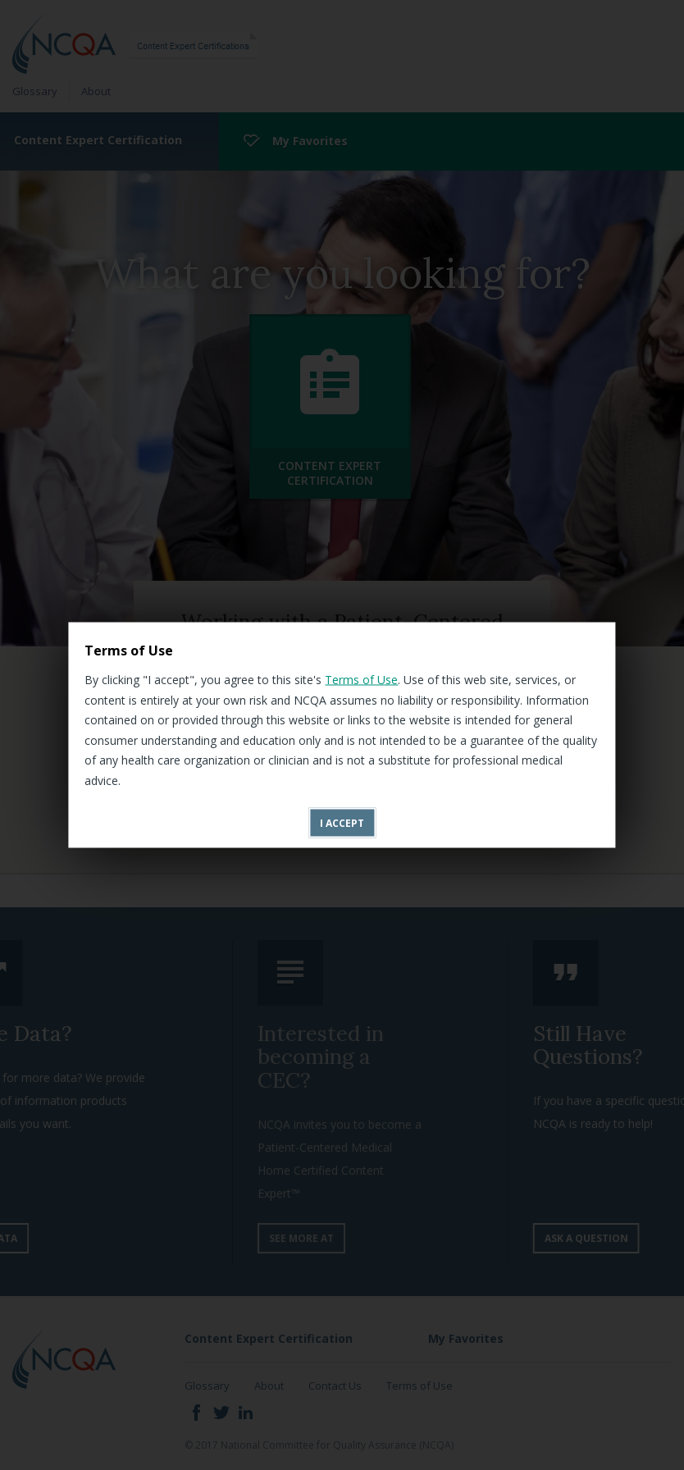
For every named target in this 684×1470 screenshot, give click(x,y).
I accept (342, 823)
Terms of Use (361, 679)
